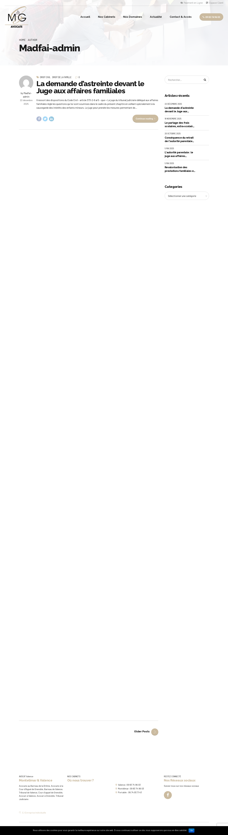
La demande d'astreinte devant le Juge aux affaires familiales (179, 109)
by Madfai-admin (26, 95)
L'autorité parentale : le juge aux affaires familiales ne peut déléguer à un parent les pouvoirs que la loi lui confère (179, 154)
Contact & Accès (181, 16)
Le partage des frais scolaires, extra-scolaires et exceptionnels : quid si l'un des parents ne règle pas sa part (180, 124)
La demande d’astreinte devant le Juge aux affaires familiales (90, 87)
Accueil (85, 16)
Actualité (156, 16)
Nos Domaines (132, 16)
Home (22, 39)
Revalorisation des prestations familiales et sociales (180, 169)
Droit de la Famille (61, 77)
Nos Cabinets (106, 16)
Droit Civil (45, 77)
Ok (191, 830)
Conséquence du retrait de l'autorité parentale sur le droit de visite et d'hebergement (179, 139)
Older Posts (142, 731)
